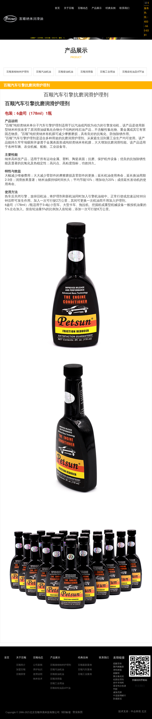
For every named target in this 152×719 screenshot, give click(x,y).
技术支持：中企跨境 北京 (132, 711)
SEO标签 (66, 712)
